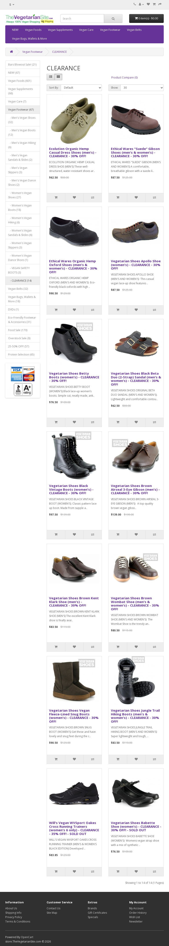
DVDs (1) (13, 309)
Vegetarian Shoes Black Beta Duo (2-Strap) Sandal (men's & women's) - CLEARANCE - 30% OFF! (136, 378)
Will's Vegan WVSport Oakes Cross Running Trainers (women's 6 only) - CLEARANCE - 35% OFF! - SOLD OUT (74, 828)
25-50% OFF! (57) (18, 346)
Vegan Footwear (110, 30)
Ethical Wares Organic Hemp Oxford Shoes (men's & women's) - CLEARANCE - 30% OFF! (73, 266)
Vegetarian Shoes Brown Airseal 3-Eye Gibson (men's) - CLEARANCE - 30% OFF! (135, 489)
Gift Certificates (97, 913)
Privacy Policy (13, 917)
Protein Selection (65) (21, 354)
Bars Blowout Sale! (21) (22, 64)
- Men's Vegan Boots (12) (21, 132)
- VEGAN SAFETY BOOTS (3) (19, 270)
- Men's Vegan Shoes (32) (21, 120)
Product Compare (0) (124, 77)
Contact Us (53, 908)
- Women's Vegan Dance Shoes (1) (20, 258)
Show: (114, 87)
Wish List (134, 917)
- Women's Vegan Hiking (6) (20, 220)
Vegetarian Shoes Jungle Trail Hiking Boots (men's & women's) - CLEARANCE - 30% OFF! (135, 716)
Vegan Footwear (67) (21, 109)
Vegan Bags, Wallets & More (29, 38)
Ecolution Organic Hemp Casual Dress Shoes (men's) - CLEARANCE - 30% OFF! (72, 152)
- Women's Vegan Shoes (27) (20, 195)
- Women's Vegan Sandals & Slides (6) (20, 233)
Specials (93, 917)
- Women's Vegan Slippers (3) (20, 245)
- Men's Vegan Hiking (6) (22, 145)
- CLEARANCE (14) (19, 281)
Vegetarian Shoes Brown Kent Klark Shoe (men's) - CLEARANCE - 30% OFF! (74, 601)
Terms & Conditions (17, 921)
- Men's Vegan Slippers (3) (17, 170)
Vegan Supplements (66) (20, 91)
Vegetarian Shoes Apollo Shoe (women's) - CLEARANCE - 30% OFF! (136, 264)
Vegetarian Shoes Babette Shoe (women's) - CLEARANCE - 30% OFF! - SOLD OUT (136, 826)
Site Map (52, 913)
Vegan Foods (33, 30)
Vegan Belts (134, 30)
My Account (136, 908)
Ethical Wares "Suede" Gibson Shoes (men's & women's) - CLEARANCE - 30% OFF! (135, 152)
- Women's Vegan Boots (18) (20, 208)
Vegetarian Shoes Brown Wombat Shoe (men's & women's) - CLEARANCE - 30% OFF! (135, 603)
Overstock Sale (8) (19, 338)
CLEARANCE (59, 52)
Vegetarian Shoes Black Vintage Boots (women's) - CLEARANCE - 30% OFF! (71, 489)
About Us (11, 908)
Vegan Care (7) (17, 101)
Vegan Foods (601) (19, 81)
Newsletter (136, 921)
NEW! (15, 30)
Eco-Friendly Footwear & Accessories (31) (22, 320)
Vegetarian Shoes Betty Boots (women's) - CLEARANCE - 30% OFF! (74, 377)
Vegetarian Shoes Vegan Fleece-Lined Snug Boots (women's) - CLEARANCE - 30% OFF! (74, 716)
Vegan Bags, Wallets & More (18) (22, 299)
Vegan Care (86, 30)
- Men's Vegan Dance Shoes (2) (22, 183)
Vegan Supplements (60, 30)
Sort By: (54, 87)
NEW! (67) (14, 73)
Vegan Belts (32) (18, 289)
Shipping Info (13, 913)
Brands (92, 908)
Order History (138, 913)
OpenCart (27, 937)
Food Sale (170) (17, 330)
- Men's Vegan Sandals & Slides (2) (20, 157)
